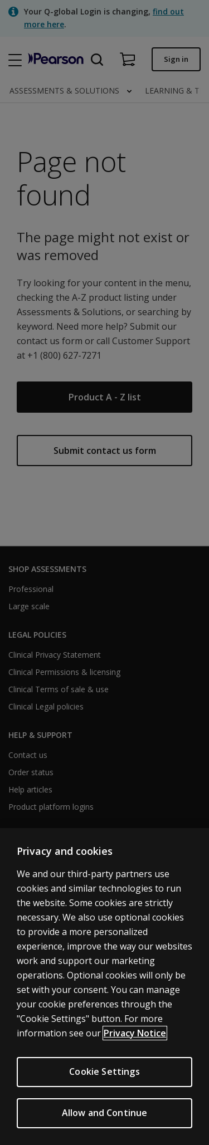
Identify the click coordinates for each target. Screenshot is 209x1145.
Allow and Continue (105, 1113)
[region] (104, 986)
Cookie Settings (104, 1071)
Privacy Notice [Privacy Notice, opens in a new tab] (135, 1033)
